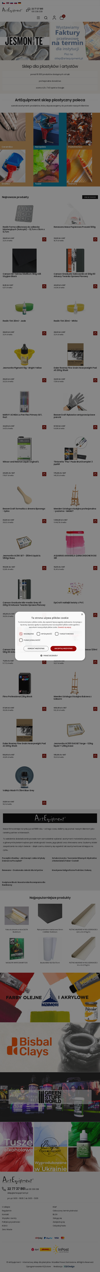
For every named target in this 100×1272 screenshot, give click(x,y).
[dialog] (50, 636)
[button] (50, 655)
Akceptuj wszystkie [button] (63, 648)
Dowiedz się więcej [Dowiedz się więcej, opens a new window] (64, 627)
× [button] (82, 614)
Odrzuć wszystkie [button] (36, 648)
